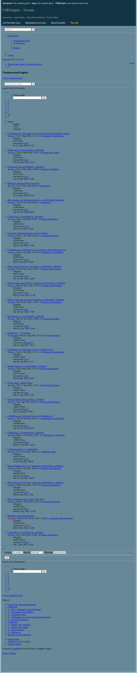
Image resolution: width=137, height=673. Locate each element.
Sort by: (34, 552)
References (46, 186)
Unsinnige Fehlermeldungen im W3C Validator (28, 233)
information (11, 23)
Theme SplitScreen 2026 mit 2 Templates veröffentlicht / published (36, 283)
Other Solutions (53, 335)
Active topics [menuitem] (6, 59)
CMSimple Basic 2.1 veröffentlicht (23, 449)
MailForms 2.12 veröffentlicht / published (26, 150)
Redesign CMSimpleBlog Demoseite (23, 183)
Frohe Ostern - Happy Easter (20, 383)
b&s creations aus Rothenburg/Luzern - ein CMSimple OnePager (36, 200)
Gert (12, 136)
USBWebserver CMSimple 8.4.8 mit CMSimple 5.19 (30, 349)
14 (18, 59)
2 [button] (8, 103)
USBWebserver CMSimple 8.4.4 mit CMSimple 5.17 (30, 416)
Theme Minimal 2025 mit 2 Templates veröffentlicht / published (35, 466)
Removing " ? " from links (19, 333)
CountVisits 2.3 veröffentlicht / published (25, 217)
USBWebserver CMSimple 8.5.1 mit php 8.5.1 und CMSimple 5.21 (37, 250)
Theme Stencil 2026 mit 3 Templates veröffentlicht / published (34, 266)
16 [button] (9, 115)
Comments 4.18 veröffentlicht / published (25, 167)
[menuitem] (21, 41)
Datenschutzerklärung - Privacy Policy (42, 17)
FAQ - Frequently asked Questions (58, 518)
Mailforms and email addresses (21, 516)
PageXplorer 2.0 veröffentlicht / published (26, 316)
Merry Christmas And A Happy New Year (25, 499)
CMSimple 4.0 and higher (52, 136)
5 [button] (8, 110)
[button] (8, 93)
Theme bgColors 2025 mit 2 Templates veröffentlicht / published (35, 482)
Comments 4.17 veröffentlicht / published (25, 532)
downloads (58, 23)
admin (13, 518)
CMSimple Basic (48, 452)
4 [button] (8, 107)
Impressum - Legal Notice (13, 17)
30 (20, 59)
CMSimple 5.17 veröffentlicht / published (26, 433)
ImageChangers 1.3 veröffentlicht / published (27, 366)
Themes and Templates (52, 269)
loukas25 (14, 335)
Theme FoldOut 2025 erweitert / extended (26, 399)
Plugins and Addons (50, 152)
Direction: (55, 552)
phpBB (16, 649)
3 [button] (8, 105)
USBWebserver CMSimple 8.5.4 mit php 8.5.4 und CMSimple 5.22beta (38, 133)
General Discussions (50, 236)
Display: (14, 552)
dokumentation (35, 23)
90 (22, 59)
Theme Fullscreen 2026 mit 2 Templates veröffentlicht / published (36, 300)
